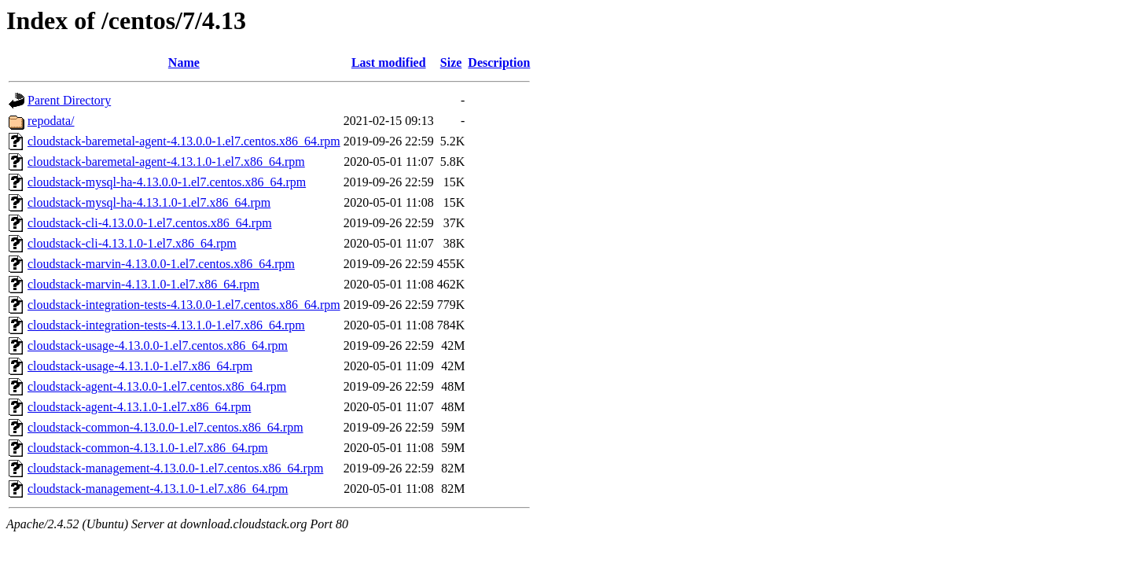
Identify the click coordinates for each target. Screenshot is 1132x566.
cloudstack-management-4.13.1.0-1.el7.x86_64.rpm (158, 488)
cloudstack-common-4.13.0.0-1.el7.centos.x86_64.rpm (165, 427)
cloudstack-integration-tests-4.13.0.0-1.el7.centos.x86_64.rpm (184, 304)
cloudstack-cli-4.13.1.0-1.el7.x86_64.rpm (132, 243)
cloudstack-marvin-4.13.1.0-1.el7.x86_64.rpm (143, 284)
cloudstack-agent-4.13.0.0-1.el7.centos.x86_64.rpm (157, 386)
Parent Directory (69, 100)
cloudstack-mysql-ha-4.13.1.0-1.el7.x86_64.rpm (149, 202)
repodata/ (51, 120)
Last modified (388, 62)
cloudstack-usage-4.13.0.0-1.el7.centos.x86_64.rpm (158, 345)
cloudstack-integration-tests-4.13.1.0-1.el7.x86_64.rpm (166, 325)
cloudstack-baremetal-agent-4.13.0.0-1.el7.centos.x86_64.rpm (184, 141)
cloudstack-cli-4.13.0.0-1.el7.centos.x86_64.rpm (150, 223)
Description (499, 62)
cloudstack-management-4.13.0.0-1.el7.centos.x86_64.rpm (175, 468)
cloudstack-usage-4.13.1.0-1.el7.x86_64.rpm (140, 366)
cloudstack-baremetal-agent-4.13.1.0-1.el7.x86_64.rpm (166, 161)
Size (451, 62)
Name (184, 62)
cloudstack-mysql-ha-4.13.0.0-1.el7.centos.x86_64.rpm (167, 182)
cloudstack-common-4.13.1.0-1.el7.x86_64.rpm (148, 447)
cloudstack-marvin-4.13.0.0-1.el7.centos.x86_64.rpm (161, 263)
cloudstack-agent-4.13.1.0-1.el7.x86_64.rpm (139, 406)
